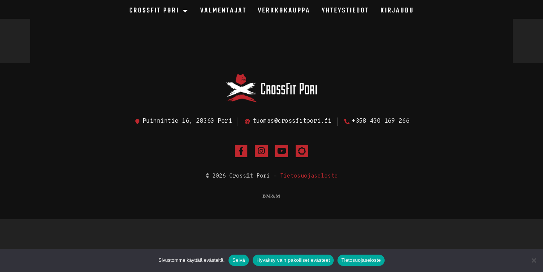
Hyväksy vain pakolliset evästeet (293, 260)
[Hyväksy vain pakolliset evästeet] (533, 260)
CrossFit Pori (159, 11)
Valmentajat (223, 10)
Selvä (238, 260)
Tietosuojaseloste (309, 176)
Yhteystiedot (345, 10)
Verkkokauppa (284, 10)
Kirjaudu (397, 10)
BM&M (271, 196)
